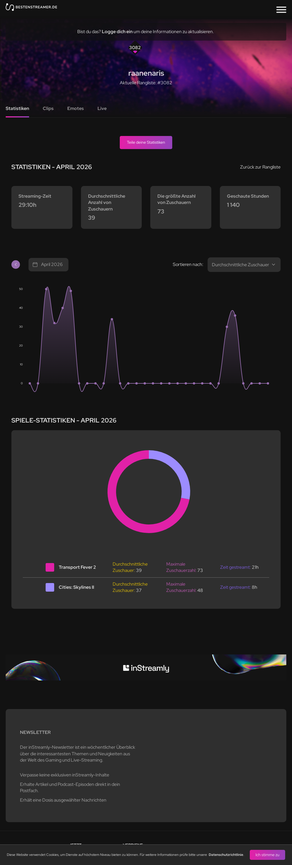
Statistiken (17, 108)
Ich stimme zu (267, 854)
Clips (48, 108)
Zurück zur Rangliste (260, 167)
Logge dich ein (117, 32)
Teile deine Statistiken (146, 142)
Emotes (75, 108)
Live (102, 108)
